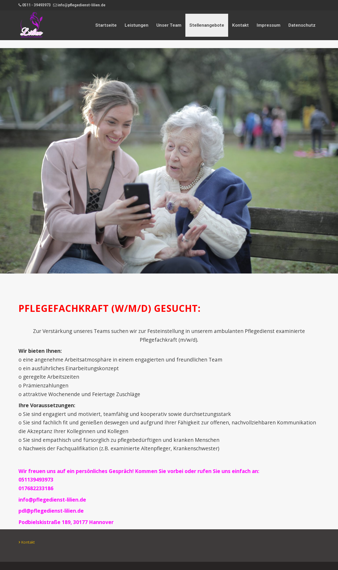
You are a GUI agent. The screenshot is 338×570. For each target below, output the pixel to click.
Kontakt (240, 25)
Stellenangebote (206, 25)
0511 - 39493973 (36, 5)
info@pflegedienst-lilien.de (81, 5)
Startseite (106, 25)
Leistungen (136, 25)
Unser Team (168, 25)
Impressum (268, 25)
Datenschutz (302, 25)
